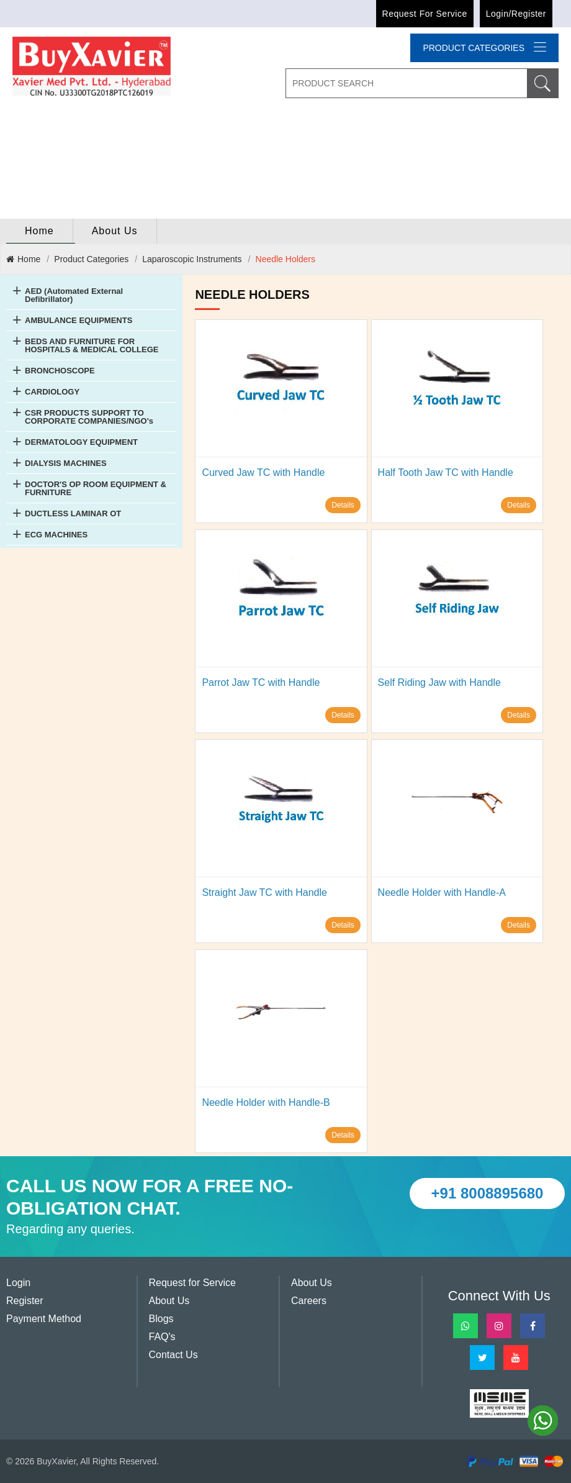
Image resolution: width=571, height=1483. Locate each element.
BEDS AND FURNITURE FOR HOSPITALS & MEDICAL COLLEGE (91, 345)
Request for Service (424, 14)
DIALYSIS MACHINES (66, 463)
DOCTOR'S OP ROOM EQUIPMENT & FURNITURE (95, 488)
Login (18, 1282)
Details (342, 505)
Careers (308, 1300)
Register (24, 1300)
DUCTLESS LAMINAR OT (73, 513)
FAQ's (162, 1336)
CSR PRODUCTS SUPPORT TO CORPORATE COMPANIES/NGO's (89, 417)
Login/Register (516, 14)
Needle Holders (286, 259)
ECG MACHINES (56, 534)
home (39, 231)
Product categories (484, 47)
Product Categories (91, 259)
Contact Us (173, 1354)
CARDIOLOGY (52, 391)
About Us (115, 231)
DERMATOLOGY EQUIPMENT (81, 442)
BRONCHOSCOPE (60, 370)
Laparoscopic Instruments (191, 259)
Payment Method (43, 1318)
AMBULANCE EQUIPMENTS (78, 320)
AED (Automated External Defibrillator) (74, 295)
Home (23, 259)
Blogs (161, 1318)
